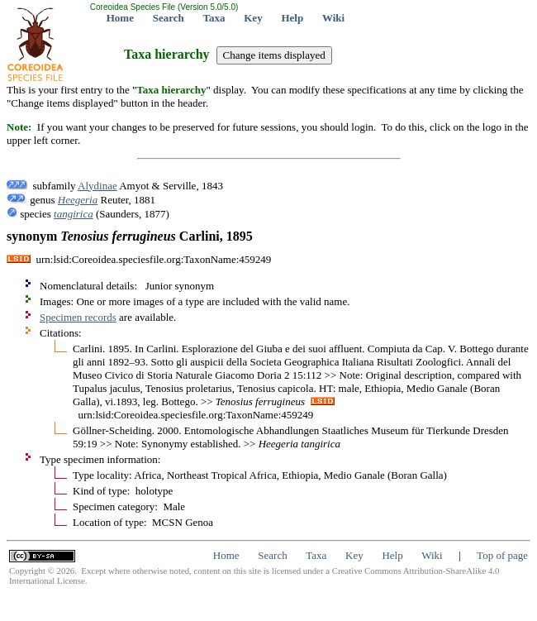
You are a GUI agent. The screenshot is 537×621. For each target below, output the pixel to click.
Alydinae (97, 185)
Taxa (214, 18)
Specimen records (78, 317)
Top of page (502, 555)
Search (168, 18)
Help (292, 18)
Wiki (333, 18)
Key (253, 18)
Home (120, 18)
